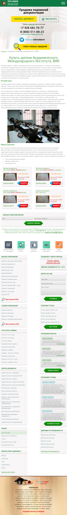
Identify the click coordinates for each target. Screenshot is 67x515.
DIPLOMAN (31, 479)
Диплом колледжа (7, 316)
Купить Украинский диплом (10, 419)
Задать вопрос (53, 372)
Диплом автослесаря (47, 440)
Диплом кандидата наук (9, 279)
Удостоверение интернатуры (11, 411)
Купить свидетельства (48, 315)
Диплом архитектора (47, 446)
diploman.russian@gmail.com (54, 233)
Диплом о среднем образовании (12, 319)
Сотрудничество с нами (9, 442)
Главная (3, 51)
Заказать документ (24, 19)
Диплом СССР (6, 294)
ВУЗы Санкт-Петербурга (9, 436)
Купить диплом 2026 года (49, 312)
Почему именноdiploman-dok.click (53, 262)
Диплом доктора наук (8, 282)
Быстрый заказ (23, 174)
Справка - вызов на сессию (10, 353)
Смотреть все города (8, 472)
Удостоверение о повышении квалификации (11, 407)
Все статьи (53, 328)
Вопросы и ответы (20, 250)
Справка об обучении (8, 347)
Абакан (4, 456)
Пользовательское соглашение (33, 511)
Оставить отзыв (53, 425)
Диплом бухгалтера (47, 449)
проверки (31, 24)
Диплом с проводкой (8, 288)
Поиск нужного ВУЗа (11, 299)
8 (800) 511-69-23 (32, 32)
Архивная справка (7, 350)
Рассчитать (51, 19)
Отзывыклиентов (34, 250)
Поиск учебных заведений (35, 47)
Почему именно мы (8, 445)
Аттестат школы (7, 341)
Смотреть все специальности (50, 453)
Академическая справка (9, 344)
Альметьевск (6, 465)
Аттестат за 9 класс (8, 338)
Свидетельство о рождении (10, 373)
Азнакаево (5, 459)
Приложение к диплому (9, 388)
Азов (3, 462)
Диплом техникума (8, 313)
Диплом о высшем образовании (12, 261)
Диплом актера (46, 443)
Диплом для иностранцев (10, 276)
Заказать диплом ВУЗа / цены (11, 285)
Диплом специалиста (8, 264)
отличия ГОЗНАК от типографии (8, 250)
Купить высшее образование (50, 324)
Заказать (23, 183)
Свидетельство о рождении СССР (12, 376)
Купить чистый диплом (48, 321)
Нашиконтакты (59, 250)
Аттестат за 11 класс (8, 335)
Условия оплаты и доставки (46, 250)
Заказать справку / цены (9, 362)
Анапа (3, 468)
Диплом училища (7, 310)
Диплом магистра (7, 270)
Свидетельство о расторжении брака (13, 385)
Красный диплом (7, 273)
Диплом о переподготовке (10, 394)
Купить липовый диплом (48, 318)
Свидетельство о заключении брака (13, 382)
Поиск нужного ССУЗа (12, 324)
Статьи (4, 439)
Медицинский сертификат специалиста (10, 415)
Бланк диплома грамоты (9, 391)
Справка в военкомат (8, 356)
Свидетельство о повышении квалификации (11, 403)
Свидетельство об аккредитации (12, 422)
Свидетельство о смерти (9, 379)
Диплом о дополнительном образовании (10, 398)
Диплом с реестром (8, 291)
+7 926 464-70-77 (32, 28)
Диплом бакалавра (8, 267)
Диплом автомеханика (48, 437)
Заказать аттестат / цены (10, 359)
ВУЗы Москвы (6, 433)
